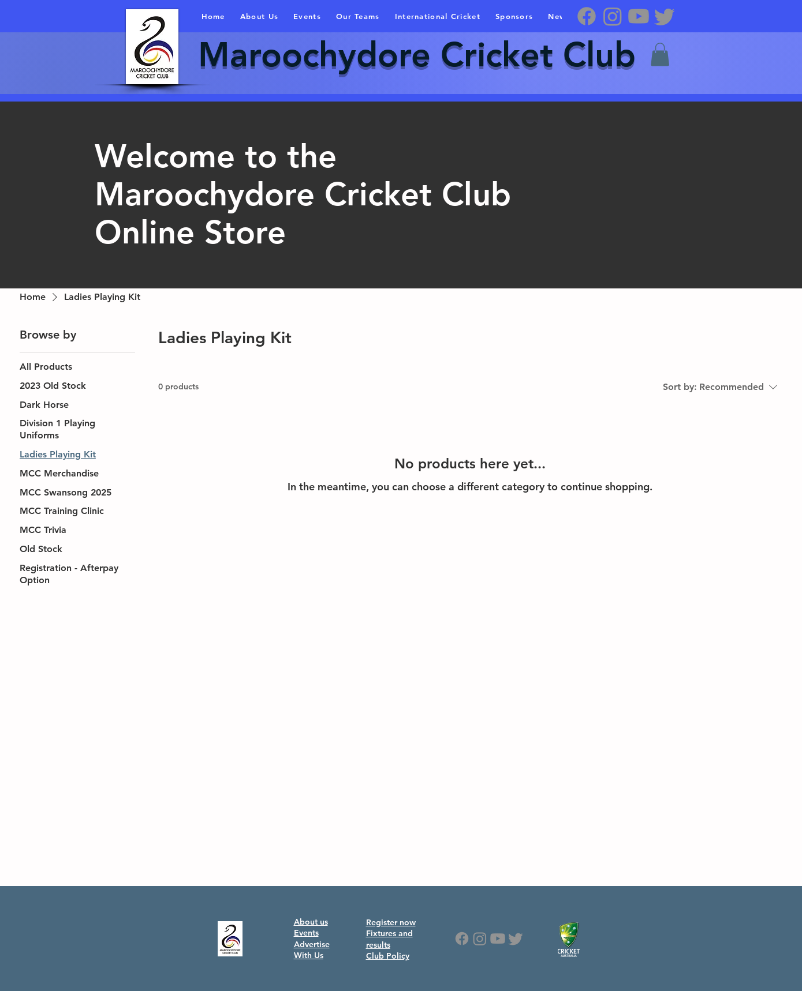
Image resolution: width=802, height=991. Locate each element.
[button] (660, 54)
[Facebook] (587, 16)
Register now (391, 922)
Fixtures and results (389, 939)
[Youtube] (638, 16)
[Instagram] (612, 16)
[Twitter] (664, 16)
